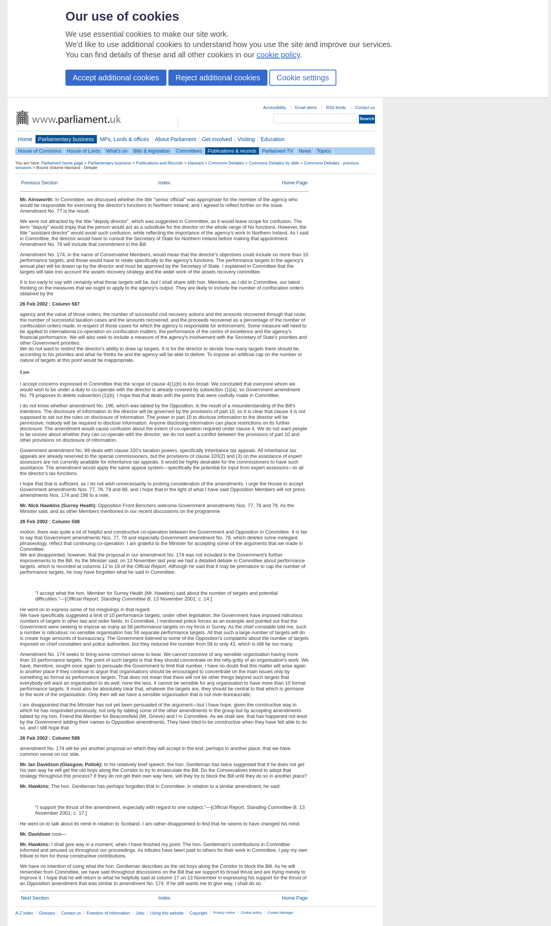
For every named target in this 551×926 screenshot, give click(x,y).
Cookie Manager (280, 913)
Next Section (35, 898)
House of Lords (83, 151)
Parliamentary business (66, 139)
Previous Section (39, 183)
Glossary (47, 913)
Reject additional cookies (218, 77)
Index (164, 183)
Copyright (198, 913)
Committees (189, 151)
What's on (117, 151)
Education (273, 139)
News (305, 151)
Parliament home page (62, 163)
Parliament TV (277, 151)
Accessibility (274, 107)
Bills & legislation (151, 151)
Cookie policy (251, 913)
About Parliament (175, 139)
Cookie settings (303, 77)
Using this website (167, 913)
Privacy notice (224, 913)
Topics (324, 151)
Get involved (217, 139)
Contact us (365, 107)
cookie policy (278, 54)
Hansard (196, 163)
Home (25, 139)
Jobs (139, 913)
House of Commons (39, 151)
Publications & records (232, 151)
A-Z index (24, 913)
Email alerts (306, 107)
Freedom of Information (108, 913)
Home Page (295, 183)
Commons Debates (226, 163)
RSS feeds (336, 107)
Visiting (246, 139)
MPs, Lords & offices (124, 139)
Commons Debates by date (274, 163)
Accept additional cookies (116, 77)
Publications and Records (159, 163)
